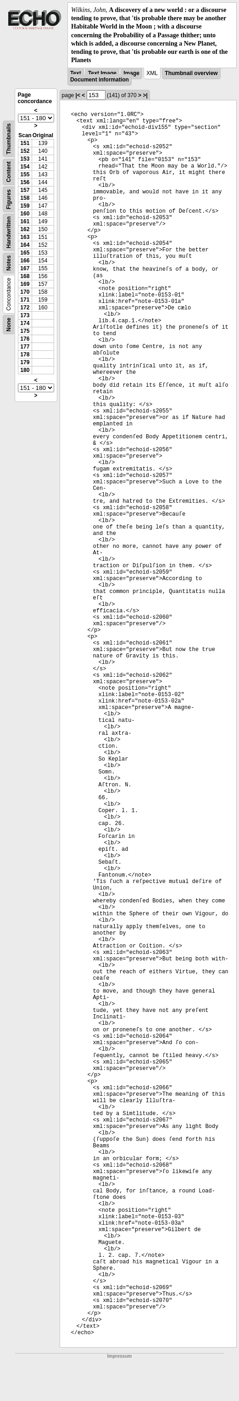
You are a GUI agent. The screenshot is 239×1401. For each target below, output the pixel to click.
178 (24, 354)
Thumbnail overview (191, 73)
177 (24, 346)
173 (24, 315)
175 (24, 331)
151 (24, 143)
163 (24, 237)
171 (24, 299)
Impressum (119, 1356)
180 (24, 370)
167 (24, 268)
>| (145, 95)
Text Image (102, 73)
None (9, 324)
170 (24, 292)
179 (24, 362)
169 (24, 284)
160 (24, 213)
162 (24, 229)
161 (24, 221)
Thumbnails (9, 138)
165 (24, 253)
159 (24, 206)
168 (24, 276)
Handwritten (9, 232)
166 (24, 260)
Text (75, 73)
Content (9, 172)
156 (24, 182)
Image (131, 73)
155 (24, 174)
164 (24, 245)
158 (24, 198)
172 (24, 307)
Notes (9, 263)
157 (24, 190)
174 (24, 323)
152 (24, 151)
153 (24, 159)
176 (24, 339)
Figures (9, 199)
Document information (99, 79)
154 (24, 166)
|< (78, 95)
